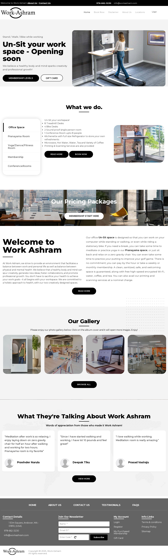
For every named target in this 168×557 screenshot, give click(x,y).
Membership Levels (21, 78)
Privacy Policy (149, 527)
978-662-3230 (103, 3)
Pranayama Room (19, 136)
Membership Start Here (84, 216)
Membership (15, 157)
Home (87, 12)
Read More (56, 154)
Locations (140, 12)
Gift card (52, 78)
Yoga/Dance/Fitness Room (20, 146)
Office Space (16, 127)
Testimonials (111, 505)
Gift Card (118, 538)
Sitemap (146, 531)
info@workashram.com (125, 3)
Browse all (84, 384)
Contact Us (45, 3)
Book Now (99, 12)
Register (118, 527)
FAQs (135, 505)
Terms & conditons (152, 522)
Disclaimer (113, 12)
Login (117, 522)
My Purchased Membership (121, 532)
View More (84, 479)
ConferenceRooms (19, 166)
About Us (32, 3)
